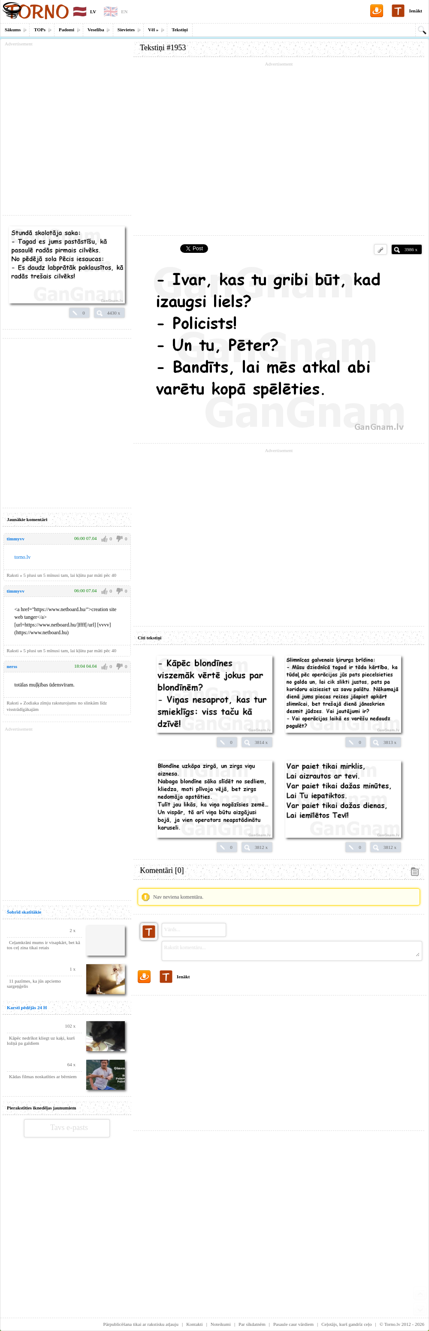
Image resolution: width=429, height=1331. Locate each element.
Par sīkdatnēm (252, 1324)
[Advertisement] (278, 1060)
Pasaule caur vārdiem (293, 1324)
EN (124, 11)
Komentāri (162, 870)
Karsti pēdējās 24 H (27, 1007)
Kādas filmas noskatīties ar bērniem (43, 1076)
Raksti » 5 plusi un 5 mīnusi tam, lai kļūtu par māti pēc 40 (61, 650)
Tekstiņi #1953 (163, 47)
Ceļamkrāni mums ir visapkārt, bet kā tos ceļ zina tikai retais (43, 945)
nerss (12, 666)
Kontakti (194, 1324)
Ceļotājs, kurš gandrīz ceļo (346, 1324)
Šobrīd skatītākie (24, 911)
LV (93, 11)
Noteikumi (221, 1324)
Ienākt (415, 10)
